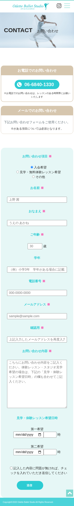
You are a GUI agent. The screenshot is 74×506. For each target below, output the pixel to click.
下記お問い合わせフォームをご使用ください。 (37, 122)
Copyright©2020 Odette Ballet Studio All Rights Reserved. (28, 502)
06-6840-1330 (35, 84)
